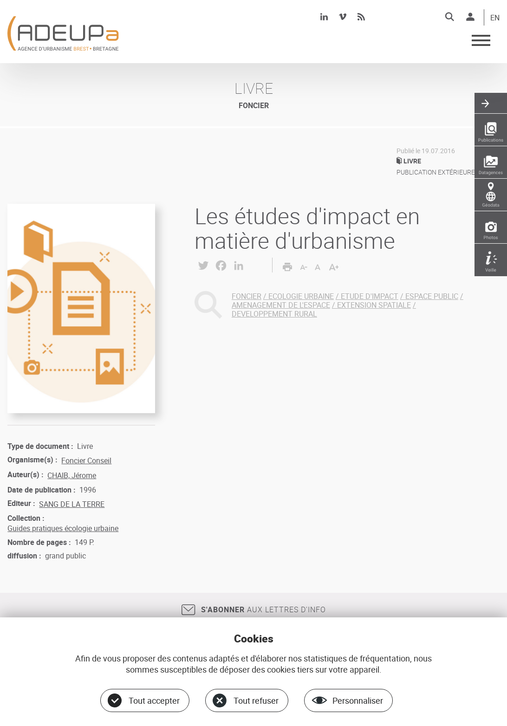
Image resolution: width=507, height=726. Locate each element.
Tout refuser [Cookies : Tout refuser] (256, 700)
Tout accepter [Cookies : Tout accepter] (154, 700)
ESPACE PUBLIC (431, 296)
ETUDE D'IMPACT (369, 296)
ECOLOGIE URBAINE (301, 296)
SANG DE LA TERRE (71, 504)
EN (495, 18)
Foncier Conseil (86, 460)
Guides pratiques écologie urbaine (62, 528)
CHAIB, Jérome (71, 475)
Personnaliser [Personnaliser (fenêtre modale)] (357, 700)
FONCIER (246, 296)
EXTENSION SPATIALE (374, 305)
